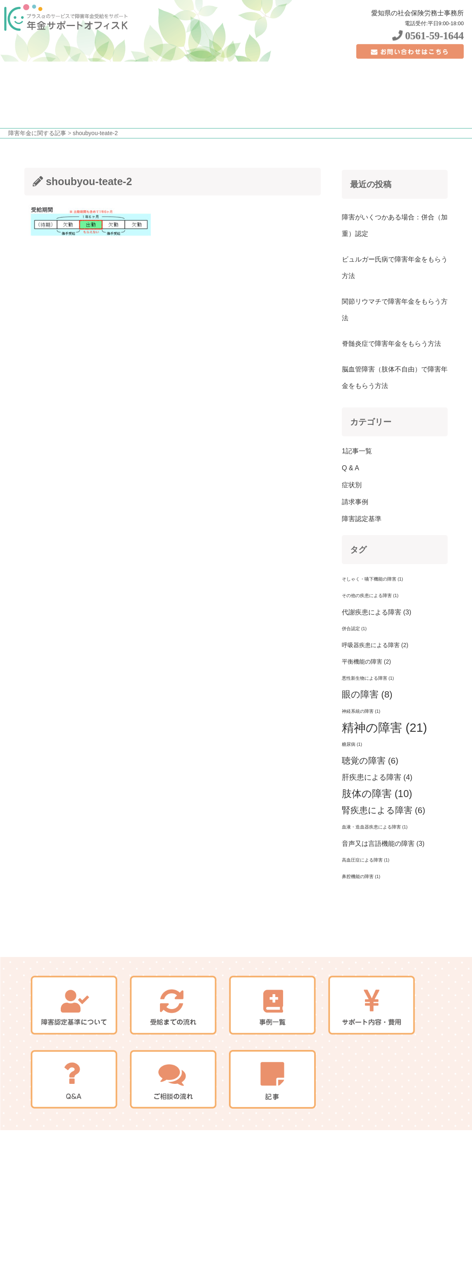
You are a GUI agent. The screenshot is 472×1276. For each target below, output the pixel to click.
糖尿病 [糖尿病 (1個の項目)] (352, 744)
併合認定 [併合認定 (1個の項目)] (354, 628)
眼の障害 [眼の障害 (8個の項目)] (367, 694)
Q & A (350, 467)
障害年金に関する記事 (37, 133)
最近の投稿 (370, 184)
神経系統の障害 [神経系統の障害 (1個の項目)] (361, 711)
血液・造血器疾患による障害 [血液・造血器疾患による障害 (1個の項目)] (375, 826)
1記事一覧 (357, 451)
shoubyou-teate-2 (95, 133)
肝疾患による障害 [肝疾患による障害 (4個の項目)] (377, 777)
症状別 (352, 484)
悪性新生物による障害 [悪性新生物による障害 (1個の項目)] (368, 678)
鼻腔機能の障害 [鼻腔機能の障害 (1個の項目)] (361, 876)
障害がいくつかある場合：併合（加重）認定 (395, 225)
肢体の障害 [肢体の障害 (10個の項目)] (377, 793)
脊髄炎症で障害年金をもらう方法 (391, 343)
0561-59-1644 (428, 35)
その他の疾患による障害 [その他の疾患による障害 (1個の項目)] (370, 595)
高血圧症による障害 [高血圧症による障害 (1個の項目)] (365, 859)
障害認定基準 (361, 518)
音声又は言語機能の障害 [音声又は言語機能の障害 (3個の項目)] (383, 843)
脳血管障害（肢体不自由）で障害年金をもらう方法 (395, 377)
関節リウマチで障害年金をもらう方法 (395, 309)
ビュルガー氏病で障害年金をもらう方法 (395, 267)
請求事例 (355, 501)
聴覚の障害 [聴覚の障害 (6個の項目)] (370, 760)
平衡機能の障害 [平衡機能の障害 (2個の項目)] (366, 661)
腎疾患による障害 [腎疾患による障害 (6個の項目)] (383, 810)
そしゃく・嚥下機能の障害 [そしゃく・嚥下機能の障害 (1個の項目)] (372, 578)
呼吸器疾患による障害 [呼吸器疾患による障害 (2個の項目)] (375, 645)
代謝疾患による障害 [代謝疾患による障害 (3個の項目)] (376, 612)
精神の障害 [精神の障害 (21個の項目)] (384, 727)
